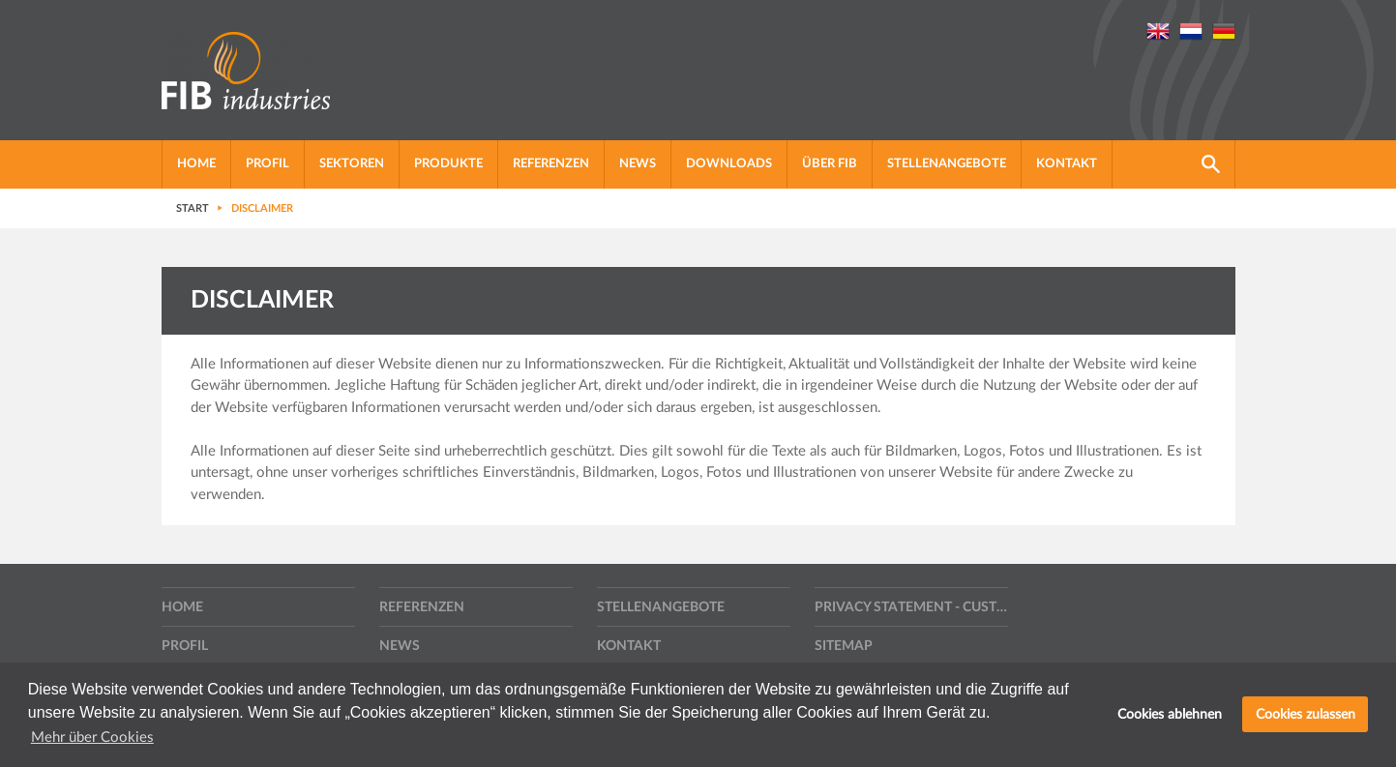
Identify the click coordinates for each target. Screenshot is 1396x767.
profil (267, 164)
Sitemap (844, 646)
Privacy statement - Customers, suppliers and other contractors (911, 607)
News (637, 164)
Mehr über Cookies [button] (92, 737)
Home (196, 164)
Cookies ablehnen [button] (1169, 714)
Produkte (448, 164)
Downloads (729, 164)
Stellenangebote (946, 164)
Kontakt (1066, 164)
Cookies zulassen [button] (1305, 714)
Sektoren (351, 164)
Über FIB (829, 164)
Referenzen (551, 164)
